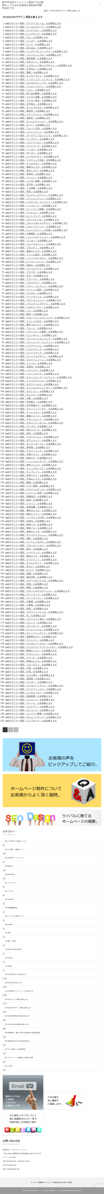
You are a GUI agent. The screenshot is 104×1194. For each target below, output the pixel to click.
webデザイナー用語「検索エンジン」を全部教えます (31, 650)
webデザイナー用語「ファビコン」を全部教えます (30, 212)
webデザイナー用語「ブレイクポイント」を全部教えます (33, 244)
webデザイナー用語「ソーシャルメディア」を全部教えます (34, 461)
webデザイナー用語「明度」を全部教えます (26, 191)
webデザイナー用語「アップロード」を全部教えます (31, 721)
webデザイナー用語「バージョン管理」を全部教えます (32, 493)
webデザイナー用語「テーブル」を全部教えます (29, 426)
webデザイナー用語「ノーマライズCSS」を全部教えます (33, 517)
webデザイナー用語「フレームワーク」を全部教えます (32, 269)
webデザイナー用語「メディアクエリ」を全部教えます (32, 114)
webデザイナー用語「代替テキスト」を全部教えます (31, 454)
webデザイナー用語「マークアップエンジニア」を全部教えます (36, 135)
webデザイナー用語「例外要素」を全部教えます (29, 58)
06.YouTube (9, 899)
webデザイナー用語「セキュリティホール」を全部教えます (34, 423)
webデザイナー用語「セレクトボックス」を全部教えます (33, 444)
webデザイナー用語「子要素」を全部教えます (27, 605)
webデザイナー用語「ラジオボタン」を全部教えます (31, 163)
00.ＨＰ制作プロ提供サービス (16, 841)
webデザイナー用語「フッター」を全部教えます (29, 241)
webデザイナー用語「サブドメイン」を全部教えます (31, 654)
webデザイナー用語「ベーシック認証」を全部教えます (32, 290)
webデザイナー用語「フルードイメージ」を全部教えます (33, 360)
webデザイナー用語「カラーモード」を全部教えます (31, 626)
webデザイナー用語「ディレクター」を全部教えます (31, 412)
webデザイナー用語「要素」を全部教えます (26, 72)
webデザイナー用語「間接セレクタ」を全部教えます (31, 661)
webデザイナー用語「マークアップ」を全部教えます (31, 146)
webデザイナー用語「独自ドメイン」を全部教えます (31, 514)
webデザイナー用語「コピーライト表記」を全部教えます (33, 619)
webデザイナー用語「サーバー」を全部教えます (29, 703)
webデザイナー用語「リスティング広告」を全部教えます (33, 160)
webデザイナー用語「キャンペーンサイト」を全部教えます (34, 633)
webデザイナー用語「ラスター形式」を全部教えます (31, 100)
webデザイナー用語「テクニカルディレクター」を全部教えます (36, 388)
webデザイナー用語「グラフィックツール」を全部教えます (34, 612)
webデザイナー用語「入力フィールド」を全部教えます (32, 384)
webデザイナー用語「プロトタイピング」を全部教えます (33, 300)
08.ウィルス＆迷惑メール (14, 916)
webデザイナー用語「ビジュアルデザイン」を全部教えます (34, 356)
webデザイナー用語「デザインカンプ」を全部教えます (32, 419)
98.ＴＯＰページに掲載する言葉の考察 (19, 1058)
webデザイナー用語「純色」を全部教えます (26, 433)
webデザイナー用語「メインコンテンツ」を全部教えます (33, 198)
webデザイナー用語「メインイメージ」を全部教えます (32, 132)
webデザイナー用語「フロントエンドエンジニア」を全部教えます (37, 318)
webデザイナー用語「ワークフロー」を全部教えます (31, 30)
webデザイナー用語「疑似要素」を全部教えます (29, 696)
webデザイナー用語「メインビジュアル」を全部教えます (33, 55)
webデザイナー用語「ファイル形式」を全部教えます (31, 255)
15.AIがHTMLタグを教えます (15, 974)
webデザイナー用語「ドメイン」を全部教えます (29, 503)
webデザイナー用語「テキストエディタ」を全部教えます (33, 489)
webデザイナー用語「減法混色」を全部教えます (29, 577)
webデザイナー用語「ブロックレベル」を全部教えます (32, 219)
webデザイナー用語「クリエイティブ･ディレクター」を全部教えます (39, 647)
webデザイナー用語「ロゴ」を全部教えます (26, 37)
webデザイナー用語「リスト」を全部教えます (27, 90)
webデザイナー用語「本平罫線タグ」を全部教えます (31, 405)
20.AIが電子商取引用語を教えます (17, 1016)
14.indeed (8, 966)
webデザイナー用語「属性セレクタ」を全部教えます (31, 510)
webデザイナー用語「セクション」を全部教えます (30, 391)
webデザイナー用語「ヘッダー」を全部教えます (29, 149)
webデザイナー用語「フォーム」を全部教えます (29, 363)
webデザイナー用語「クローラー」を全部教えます (30, 707)
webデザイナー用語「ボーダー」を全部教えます (29, 153)
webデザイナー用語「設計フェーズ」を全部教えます (31, 430)
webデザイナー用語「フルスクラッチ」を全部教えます (32, 349)
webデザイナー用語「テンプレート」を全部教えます (31, 472)
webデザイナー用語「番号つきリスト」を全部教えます (32, 325)
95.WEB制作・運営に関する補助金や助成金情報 (22, 1033)
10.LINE (8, 933)
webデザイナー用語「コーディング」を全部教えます (31, 552)
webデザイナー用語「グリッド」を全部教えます (29, 658)
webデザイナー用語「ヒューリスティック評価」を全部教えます (36, 230)
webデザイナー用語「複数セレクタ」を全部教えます (31, 251)
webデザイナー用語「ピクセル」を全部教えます (29, 293)
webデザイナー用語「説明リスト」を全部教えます (30, 475)
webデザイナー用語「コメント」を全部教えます (29, 622)
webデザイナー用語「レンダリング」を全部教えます (31, 34)
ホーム (33, 1182)
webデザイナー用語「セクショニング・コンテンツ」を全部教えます (38, 377)
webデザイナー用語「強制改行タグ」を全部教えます (31, 636)
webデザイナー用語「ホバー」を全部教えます (27, 125)
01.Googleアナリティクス (14, 858)
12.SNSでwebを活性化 (13, 949)
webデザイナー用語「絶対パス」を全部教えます (29, 524)
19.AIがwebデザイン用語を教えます (18, 1008)
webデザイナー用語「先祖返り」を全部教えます (29, 402)
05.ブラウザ (9, 891)
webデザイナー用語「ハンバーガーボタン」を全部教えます (34, 258)
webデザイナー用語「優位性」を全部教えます (27, 111)
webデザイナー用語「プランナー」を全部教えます (30, 279)
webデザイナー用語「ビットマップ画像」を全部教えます (33, 209)
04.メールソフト (11, 883)
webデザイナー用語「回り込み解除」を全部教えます (31, 93)
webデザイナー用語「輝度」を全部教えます (26, 587)
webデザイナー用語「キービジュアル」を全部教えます (32, 629)
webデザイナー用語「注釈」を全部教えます (26, 398)
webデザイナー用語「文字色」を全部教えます (27, 184)
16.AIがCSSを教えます (13, 983)
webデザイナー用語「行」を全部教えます (25, 615)
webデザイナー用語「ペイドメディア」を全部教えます (32, 353)
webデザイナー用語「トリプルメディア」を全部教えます (33, 381)
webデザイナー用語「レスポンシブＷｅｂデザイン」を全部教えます (38, 65)
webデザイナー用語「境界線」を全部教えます (27, 679)
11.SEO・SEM (10, 941)
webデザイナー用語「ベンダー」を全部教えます (29, 41)
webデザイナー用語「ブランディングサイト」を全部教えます (35, 304)
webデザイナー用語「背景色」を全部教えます (27, 367)
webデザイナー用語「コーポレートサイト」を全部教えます (34, 686)
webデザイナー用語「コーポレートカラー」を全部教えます (34, 643)
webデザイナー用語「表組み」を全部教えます (27, 265)
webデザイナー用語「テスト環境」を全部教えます (30, 486)
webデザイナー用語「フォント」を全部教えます (29, 328)
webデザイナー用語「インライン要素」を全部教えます (32, 714)
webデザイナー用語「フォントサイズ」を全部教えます (32, 374)
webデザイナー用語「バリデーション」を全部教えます (32, 346)
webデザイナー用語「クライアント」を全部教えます (31, 559)
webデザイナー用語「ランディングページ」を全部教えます (34, 195)
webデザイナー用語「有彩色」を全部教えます (27, 174)
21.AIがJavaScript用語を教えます (17, 1024)
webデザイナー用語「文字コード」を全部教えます (30, 62)
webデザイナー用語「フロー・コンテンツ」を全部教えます (34, 286)
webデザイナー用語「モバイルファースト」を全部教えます (34, 121)
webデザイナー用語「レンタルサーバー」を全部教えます (33, 27)
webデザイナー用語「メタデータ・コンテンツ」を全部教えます (36, 202)
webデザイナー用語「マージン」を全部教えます (29, 177)
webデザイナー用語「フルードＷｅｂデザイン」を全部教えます (36, 223)
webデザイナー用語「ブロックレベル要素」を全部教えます (34, 332)
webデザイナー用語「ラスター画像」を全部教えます (31, 97)
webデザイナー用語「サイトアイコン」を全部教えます (32, 598)
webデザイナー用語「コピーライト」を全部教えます (31, 665)
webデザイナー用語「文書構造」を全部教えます (29, 233)
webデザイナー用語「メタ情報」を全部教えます (29, 188)
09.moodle (8, 924)
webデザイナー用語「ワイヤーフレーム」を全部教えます (33, 23)
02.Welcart (9, 866)
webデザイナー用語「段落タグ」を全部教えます (29, 458)
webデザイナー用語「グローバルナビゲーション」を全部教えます (37, 591)
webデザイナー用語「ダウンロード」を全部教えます (31, 440)
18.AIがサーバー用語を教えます (16, 999)
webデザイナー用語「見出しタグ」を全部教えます (30, 170)
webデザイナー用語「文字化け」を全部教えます (29, 69)
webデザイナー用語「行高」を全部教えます (26, 672)
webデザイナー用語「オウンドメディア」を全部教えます (33, 717)
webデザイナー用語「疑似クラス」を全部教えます (30, 556)
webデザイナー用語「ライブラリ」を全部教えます (30, 139)
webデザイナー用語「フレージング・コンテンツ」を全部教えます (37, 342)
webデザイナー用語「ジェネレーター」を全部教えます (32, 693)
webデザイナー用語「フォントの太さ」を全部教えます (32, 321)
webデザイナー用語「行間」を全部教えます (26, 668)
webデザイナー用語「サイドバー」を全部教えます (30, 640)
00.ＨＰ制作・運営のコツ (14, 849)
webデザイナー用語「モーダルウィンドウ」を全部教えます (34, 83)
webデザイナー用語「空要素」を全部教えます (27, 601)
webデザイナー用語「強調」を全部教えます (26, 573)
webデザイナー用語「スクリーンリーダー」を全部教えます (34, 409)
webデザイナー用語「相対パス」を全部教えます (29, 528)
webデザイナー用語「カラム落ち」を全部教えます (30, 675)
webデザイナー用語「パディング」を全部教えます (30, 370)
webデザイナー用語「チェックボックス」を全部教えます (33, 468)
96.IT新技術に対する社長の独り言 (17, 1041)
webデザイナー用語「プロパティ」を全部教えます (30, 248)
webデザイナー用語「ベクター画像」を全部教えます (31, 181)
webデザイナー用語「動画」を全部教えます (26, 482)
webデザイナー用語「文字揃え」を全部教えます (29, 104)
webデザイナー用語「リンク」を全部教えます (27, 44)
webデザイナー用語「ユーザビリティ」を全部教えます (32, 156)
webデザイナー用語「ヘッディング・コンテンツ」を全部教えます (37, 79)
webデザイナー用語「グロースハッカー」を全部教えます (33, 545)
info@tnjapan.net (13, 1169)
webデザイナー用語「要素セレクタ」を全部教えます (31, 167)
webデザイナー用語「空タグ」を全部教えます (27, 566)
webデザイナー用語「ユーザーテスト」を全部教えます (32, 76)
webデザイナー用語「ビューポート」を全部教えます (31, 335)
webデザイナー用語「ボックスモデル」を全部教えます (32, 107)
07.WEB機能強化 (11, 908)
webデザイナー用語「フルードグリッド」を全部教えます (33, 226)
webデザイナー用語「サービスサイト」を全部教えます (32, 563)
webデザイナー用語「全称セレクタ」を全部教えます (31, 531)
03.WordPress (10, 874)
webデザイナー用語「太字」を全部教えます (26, 276)
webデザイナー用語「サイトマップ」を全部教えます (31, 594)
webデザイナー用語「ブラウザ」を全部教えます (29, 272)
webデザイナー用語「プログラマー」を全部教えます (31, 283)
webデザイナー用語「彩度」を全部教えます (26, 608)
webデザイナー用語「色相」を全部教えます (26, 584)
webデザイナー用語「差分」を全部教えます (26, 549)
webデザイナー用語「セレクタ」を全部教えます (29, 395)
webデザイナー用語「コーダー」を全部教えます (29, 682)
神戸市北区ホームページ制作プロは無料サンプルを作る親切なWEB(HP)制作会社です (56, 1190)
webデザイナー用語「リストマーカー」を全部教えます (32, 142)
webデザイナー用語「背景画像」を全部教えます (29, 507)
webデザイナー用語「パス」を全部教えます (26, 311)
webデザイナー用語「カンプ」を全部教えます (27, 570)
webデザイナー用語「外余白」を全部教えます (27, 521)
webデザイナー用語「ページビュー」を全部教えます (31, 205)
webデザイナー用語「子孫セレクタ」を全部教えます (31, 479)
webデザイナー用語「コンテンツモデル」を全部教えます (33, 542)
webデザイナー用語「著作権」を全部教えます (27, 447)
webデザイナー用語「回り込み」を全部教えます (29, 48)
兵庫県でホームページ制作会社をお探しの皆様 (55, 1182)
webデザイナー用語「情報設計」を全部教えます (29, 496)
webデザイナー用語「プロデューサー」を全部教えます (32, 307)
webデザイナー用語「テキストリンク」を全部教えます (32, 451)
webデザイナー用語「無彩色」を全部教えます (27, 118)
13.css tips (9, 958)
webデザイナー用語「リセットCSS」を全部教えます (31, 128)
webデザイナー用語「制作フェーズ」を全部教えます (31, 465)
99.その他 (8, 1066)
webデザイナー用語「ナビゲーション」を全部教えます (32, 437)
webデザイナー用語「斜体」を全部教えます (26, 500)
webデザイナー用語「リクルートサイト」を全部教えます (33, 86)
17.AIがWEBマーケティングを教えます (19, 991)
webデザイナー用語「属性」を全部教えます (26, 538)
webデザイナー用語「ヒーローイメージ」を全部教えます (33, 262)
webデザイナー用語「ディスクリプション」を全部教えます (34, 535)
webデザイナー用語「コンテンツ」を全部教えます (30, 700)
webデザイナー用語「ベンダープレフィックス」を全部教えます (36, 51)
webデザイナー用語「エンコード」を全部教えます (30, 710)
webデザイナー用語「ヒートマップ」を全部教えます (31, 216)
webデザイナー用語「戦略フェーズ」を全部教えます (31, 416)
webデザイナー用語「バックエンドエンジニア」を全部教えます (36, 339)
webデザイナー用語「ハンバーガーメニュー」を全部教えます (35, 237)
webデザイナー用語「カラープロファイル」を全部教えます (34, 580)
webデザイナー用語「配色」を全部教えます (26, 314)
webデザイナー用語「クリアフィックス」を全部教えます (33, 689)
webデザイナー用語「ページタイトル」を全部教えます (32, 297)
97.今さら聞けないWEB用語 (15, 1049)
